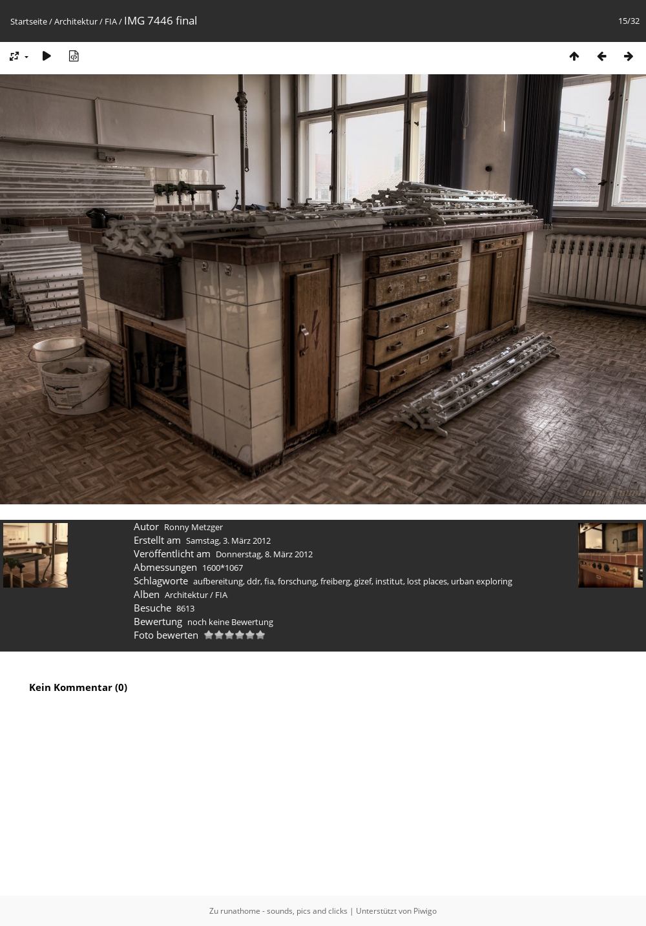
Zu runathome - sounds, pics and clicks (278, 910)
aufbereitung (218, 581)
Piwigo (425, 910)
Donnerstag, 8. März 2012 (264, 554)
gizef (362, 581)
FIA (111, 21)
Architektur (76, 21)
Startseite (28, 21)
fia (269, 581)
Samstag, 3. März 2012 (228, 540)
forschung (297, 581)
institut (389, 581)
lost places (427, 581)
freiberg (335, 581)
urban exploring (481, 581)
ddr (253, 581)
